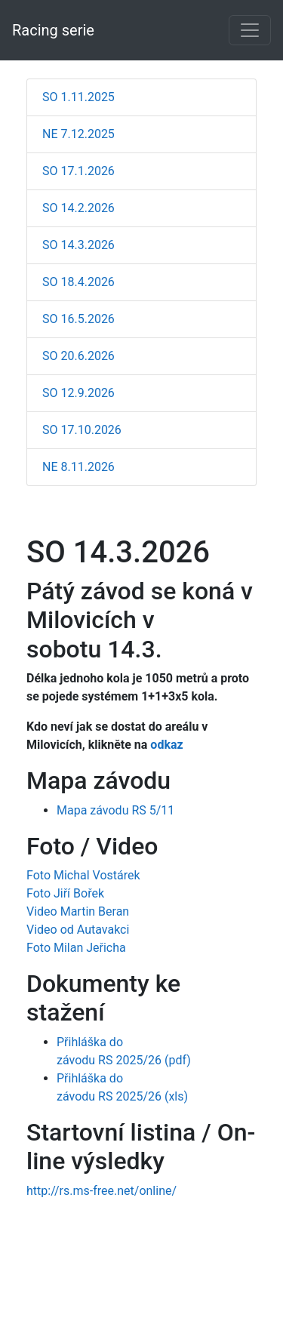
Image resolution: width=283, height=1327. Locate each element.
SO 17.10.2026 (82, 430)
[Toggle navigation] (250, 30)
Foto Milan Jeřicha (76, 948)
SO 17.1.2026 (78, 171)
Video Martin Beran (77, 911)
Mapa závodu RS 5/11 (115, 810)
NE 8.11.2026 (78, 467)
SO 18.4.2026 (78, 282)
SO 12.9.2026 (78, 393)
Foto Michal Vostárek (83, 875)
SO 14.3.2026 (78, 245)
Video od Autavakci (77, 929)
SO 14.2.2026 (78, 208)
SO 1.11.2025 (78, 97)
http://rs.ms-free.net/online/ (101, 1191)
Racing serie (53, 30)
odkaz (168, 744)
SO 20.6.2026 (78, 356)
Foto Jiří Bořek (65, 893)
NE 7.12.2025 (78, 134)
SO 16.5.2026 (78, 319)
